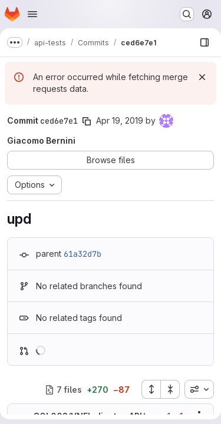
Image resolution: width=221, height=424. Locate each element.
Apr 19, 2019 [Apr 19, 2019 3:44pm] (119, 120)
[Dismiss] (202, 77)
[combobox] (199, 389)
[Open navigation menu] (32, 14)
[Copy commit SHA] (87, 121)
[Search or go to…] (187, 14)
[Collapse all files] (170, 389)
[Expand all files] (150, 389)
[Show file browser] (204, 42)
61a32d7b (82, 254)
